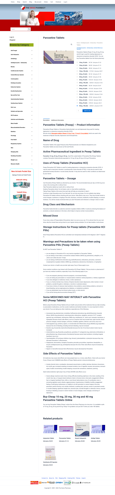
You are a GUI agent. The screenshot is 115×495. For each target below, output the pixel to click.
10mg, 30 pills (83, 62)
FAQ (58, 478)
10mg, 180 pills (83, 71)
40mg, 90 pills (83, 103)
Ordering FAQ (72, 478)
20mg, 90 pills (83, 80)
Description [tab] (46, 120)
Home (12, 2)
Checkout (57, 2)
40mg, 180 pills (83, 106)
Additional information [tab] (57, 120)
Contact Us (47, 478)
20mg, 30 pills (83, 74)
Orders (45, 2)
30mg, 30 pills (83, 85)
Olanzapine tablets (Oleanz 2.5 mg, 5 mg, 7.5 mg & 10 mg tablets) (70, 133)
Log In (64, 2)
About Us (53, 478)
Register (13, 40)
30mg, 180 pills (83, 94)
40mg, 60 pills (83, 100)
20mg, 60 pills (83, 77)
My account (37, 2)
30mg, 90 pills (83, 91)
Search (24, 2)
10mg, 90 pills (83, 68)
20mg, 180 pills (83, 82)
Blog (30, 2)
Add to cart (87, 110)
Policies (78, 478)
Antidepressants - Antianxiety (88, 43)
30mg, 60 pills (83, 88)
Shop (18, 2)
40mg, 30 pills (83, 97)
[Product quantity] (79, 110)
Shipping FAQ (63, 478)
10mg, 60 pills (83, 65)
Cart (50, 2)
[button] (71, 44)
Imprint (84, 478)
